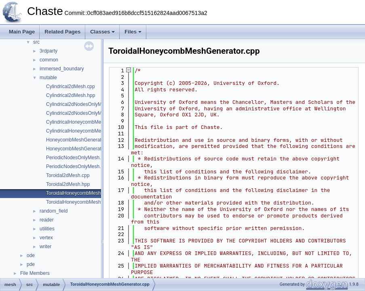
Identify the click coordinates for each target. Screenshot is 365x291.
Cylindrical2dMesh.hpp (70, 95)
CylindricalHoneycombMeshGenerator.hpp (91, 131)
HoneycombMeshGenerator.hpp (80, 149)
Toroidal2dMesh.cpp (67, 175)
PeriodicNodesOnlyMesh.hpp (77, 166)
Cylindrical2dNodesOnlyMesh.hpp (82, 113)
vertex (46, 237)
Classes (102, 32)
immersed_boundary (62, 69)
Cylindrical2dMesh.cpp (70, 86)
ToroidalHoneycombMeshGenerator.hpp (89, 202)
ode (31, 255)
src (36, 42)
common (49, 60)
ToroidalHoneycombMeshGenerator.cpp (88, 193)
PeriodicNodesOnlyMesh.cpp (77, 157)
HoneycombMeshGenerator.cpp (80, 140)
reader (47, 220)
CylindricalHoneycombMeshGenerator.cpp (91, 122)
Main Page (22, 32)
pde (31, 264)
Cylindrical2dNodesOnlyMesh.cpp (82, 104)
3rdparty (48, 51)
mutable (48, 77)
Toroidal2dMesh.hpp (68, 184)
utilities (47, 229)
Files (132, 32)
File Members (35, 273)
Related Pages (62, 32)
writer (45, 246)
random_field (54, 211)
